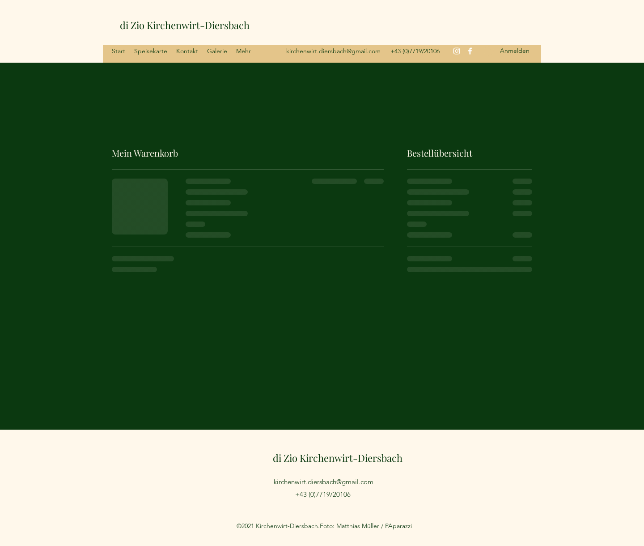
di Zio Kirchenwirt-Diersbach (185, 25)
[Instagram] (456, 51)
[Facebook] (470, 51)
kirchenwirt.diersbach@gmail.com (333, 51)
